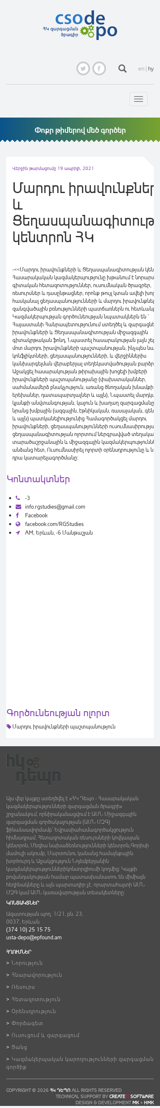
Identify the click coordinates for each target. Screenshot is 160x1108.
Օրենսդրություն (34, 1010)
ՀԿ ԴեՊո (60, 1090)
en (141, 68)
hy (151, 68)
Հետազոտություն (36, 998)
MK (135, 1103)
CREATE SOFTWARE (131, 1096)
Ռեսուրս (23, 986)
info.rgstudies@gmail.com (50, 506)
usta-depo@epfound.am (34, 937)
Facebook (31, 515)
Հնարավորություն (37, 974)
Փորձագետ (27, 1022)
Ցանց (19, 1046)
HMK (149, 1103)
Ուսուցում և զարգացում (46, 1034)
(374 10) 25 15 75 (28, 929)
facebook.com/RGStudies (50, 523)
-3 (23, 497)
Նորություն (27, 962)
